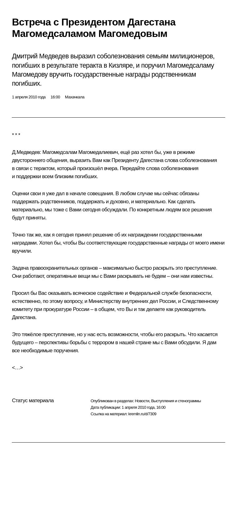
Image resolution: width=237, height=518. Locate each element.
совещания (100, 193)
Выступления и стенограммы (176, 401)
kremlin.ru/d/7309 (142, 414)
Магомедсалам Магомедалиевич (80, 152)
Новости (142, 401)
